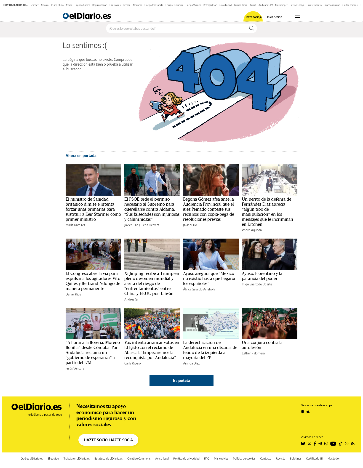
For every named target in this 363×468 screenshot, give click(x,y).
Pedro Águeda (252, 230)
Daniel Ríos (73, 294)
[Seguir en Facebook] (315, 443)
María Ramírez (75, 225)
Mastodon (334, 458)
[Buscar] (251, 28)
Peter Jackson (210, 5)
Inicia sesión (274, 17)
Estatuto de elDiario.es (108, 458)
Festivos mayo (297, 5)
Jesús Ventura (75, 368)
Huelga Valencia (193, 5)
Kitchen (127, 5)
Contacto (265, 458)
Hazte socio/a (253, 17)
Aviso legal (162, 458)
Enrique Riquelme (174, 5)
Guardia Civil (225, 5)
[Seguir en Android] (302, 412)
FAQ (206, 458)
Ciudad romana (350, 5)
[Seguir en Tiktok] (341, 443)
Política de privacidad (186, 458)
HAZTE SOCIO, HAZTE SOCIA (108, 440)
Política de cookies (244, 458)
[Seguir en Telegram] (320, 443)
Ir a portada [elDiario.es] (181, 381)
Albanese (137, 5)
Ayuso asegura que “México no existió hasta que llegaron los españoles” (210, 278)
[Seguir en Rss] (353, 443)
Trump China (57, 5)
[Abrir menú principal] (297, 16)
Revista (280, 458)
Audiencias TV (266, 5)
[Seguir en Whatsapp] (347, 443)
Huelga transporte (153, 5)
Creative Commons (139, 458)
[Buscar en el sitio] (176, 28)
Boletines (296, 458)
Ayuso (69, 5)
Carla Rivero (132, 363)
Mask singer (281, 5)
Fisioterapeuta (314, 5)
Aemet (253, 5)
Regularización (99, 5)
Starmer (35, 5)
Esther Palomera (253, 353)
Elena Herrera (150, 225)
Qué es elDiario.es (32, 458)
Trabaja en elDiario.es (77, 458)
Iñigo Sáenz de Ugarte (257, 284)
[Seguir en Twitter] (309, 443)
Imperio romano (332, 5)
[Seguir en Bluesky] (303, 443)
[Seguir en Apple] (308, 412)
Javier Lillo (131, 225)
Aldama (44, 5)
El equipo (53, 458)
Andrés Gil (131, 299)
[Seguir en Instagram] (326, 443)
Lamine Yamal (240, 5)
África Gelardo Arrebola (199, 289)
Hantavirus (115, 5)
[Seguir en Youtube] (333, 443)
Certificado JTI (314, 458)
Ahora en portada (81, 155)
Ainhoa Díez (191, 363)
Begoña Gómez (82, 5)
